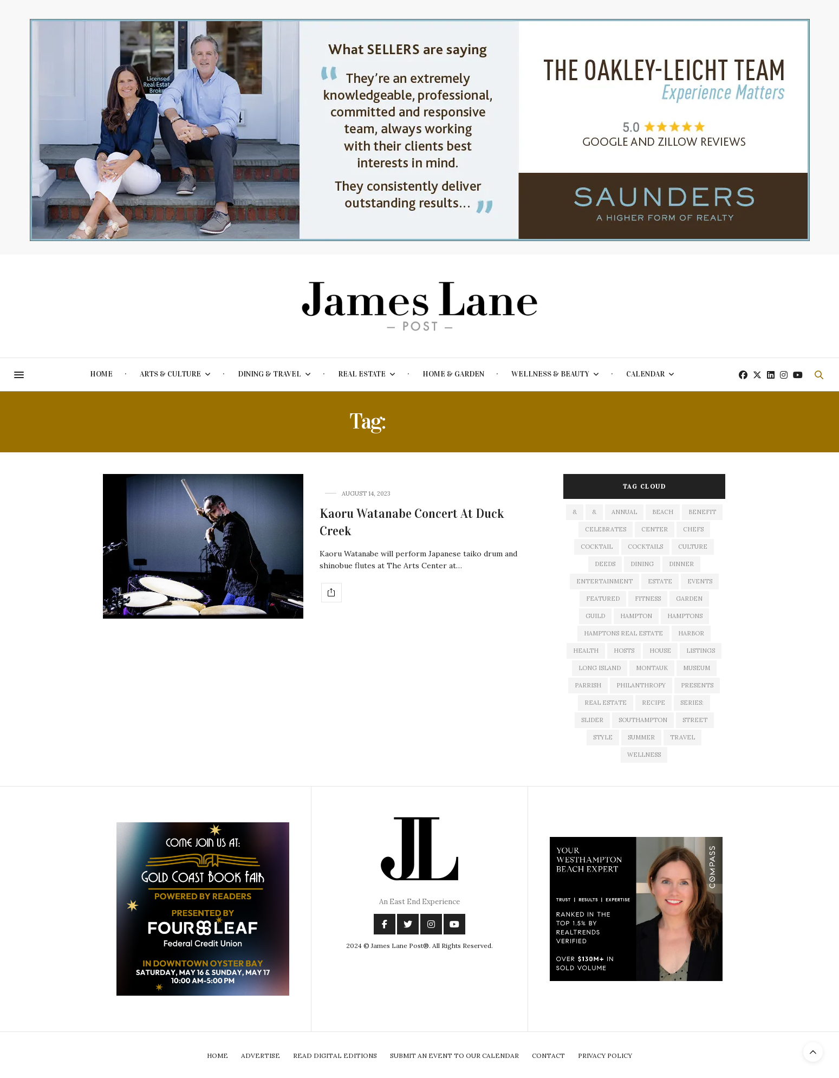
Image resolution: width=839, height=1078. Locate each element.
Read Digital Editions (335, 1055)
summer (641, 737)
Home (101, 374)
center (654, 529)
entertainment (604, 581)
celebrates (605, 529)
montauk (652, 668)
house (660, 650)
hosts (624, 650)
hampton (636, 616)
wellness (644, 754)
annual (624, 512)
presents (697, 685)
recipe (653, 702)
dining (642, 564)
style (603, 737)
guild (595, 616)
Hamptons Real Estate (623, 633)
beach (662, 512)
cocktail (597, 546)
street (694, 720)
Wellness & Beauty (550, 374)
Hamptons (685, 616)
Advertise (260, 1055)
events (699, 581)
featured (603, 598)
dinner (681, 564)
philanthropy (641, 685)
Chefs (693, 529)
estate (660, 581)
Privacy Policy (605, 1055)
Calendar (645, 374)
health (586, 650)
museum (696, 668)
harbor (691, 633)
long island (599, 668)
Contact (548, 1055)
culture (692, 546)
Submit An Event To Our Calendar (454, 1055)
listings (700, 650)
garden (689, 598)
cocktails (645, 546)
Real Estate (362, 374)
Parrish (588, 685)
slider (592, 720)
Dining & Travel (269, 374)
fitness (648, 598)
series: (692, 702)
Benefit (702, 512)
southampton (643, 720)
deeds (605, 564)
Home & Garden (453, 374)
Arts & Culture (170, 374)
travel (682, 737)
